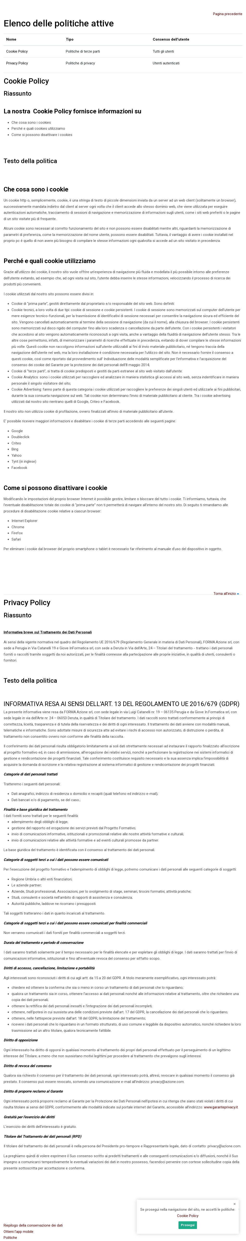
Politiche (10, 1237)
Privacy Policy (17, 63)
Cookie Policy (17, 51)
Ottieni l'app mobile (18, 1231)
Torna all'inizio (227, 593)
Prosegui (188, 1225)
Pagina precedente (227, 14)
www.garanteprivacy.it (221, 1107)
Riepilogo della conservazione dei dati (33, 1225)
